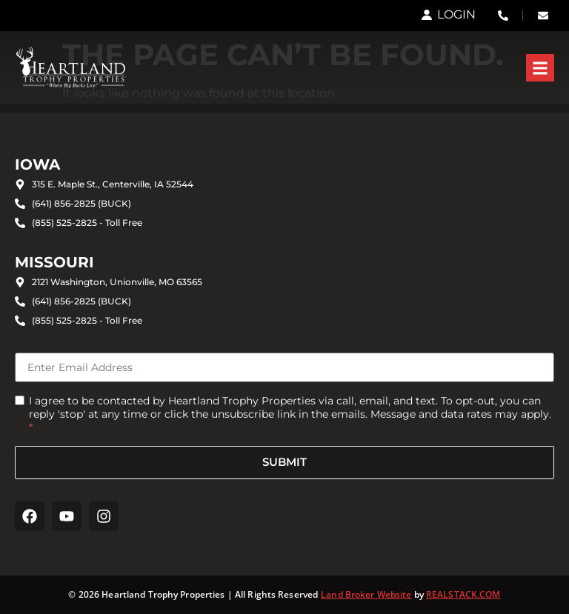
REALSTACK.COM (463, 594)
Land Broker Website (366, 594)
